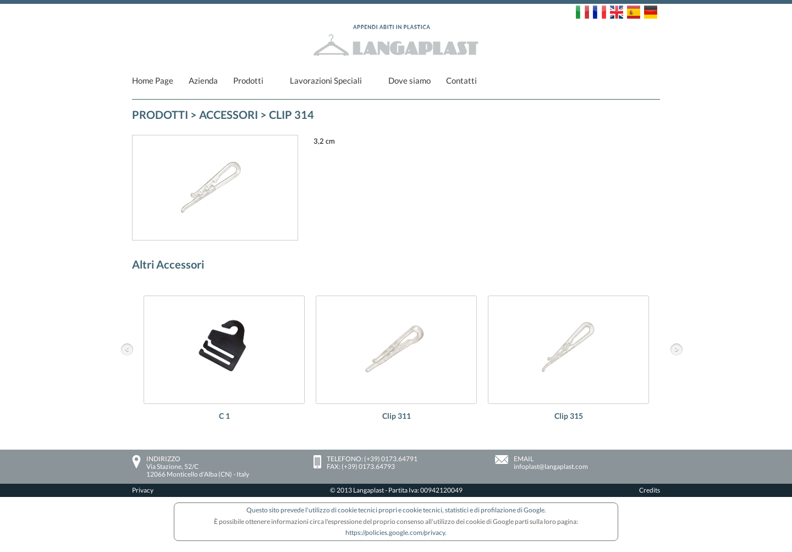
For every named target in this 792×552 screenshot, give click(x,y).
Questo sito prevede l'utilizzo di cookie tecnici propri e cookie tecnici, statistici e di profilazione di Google (395, 510)
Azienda (203, 80)
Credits (649, 490)
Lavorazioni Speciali (326, 80)
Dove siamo (409, 80)
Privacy (142, 490)
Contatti (461, 80)
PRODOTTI (160, 114)
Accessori (228, 114)
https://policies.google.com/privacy (395, 532)
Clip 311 (396, 415)
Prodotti (248, 80)
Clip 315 (568, 415)
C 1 (224, 415)
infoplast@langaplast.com (551, 466)
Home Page (152, 80)
